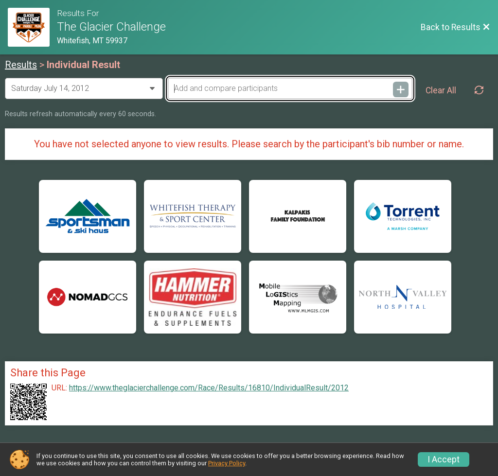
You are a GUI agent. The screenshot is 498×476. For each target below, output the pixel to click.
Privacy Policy (226, 463)
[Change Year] (84, 88)
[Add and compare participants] (290, 88)
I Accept (443, 459)
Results (21, 65)
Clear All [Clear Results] (441, 90)
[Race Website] (32, 27)
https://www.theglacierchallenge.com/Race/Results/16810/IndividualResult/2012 (209, 388)
